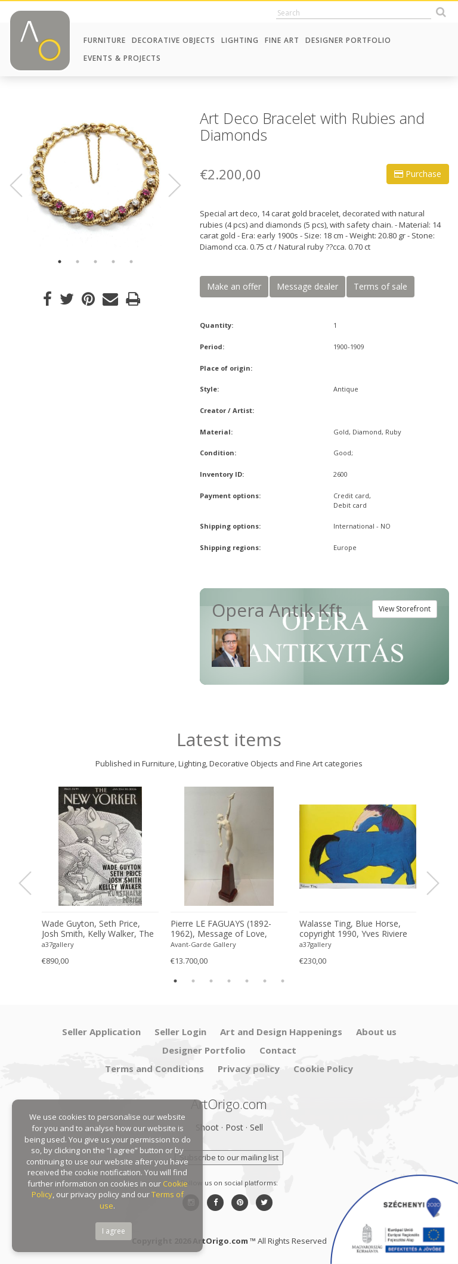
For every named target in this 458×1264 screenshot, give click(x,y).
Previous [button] (23, 185)
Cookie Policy (323, 1068)
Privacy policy (249, 1068)
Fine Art (282, 40)
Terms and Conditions (154, 1068)
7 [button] (283, 981)
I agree (113, 1231)
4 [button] (113, 262)
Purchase (417, 173)
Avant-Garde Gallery (203, 944)
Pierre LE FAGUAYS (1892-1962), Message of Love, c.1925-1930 (221, 929)
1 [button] (60, 262)
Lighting (240, 40)
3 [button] (95, 262)
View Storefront (405, 609)
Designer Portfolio (348, 40)
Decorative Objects (173, 40)
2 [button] (77, 262)
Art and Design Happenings (281, 1032)
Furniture (104, 40)
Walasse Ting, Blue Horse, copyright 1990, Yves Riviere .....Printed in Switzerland (353, 929)
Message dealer (307, 286)
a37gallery (58, 944)
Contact (277, 1050)
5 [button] (131, 262)
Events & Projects (122, 58)
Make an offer (234, 286)
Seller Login (180, 1032)
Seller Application (101, 1032)
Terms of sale (380, 286)
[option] (95, 178)
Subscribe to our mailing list (229, 1157)
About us (376, 1032)
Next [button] (168, 185)
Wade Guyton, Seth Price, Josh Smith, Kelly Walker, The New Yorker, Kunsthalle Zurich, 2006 (98, 929)
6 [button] (265, 981)
